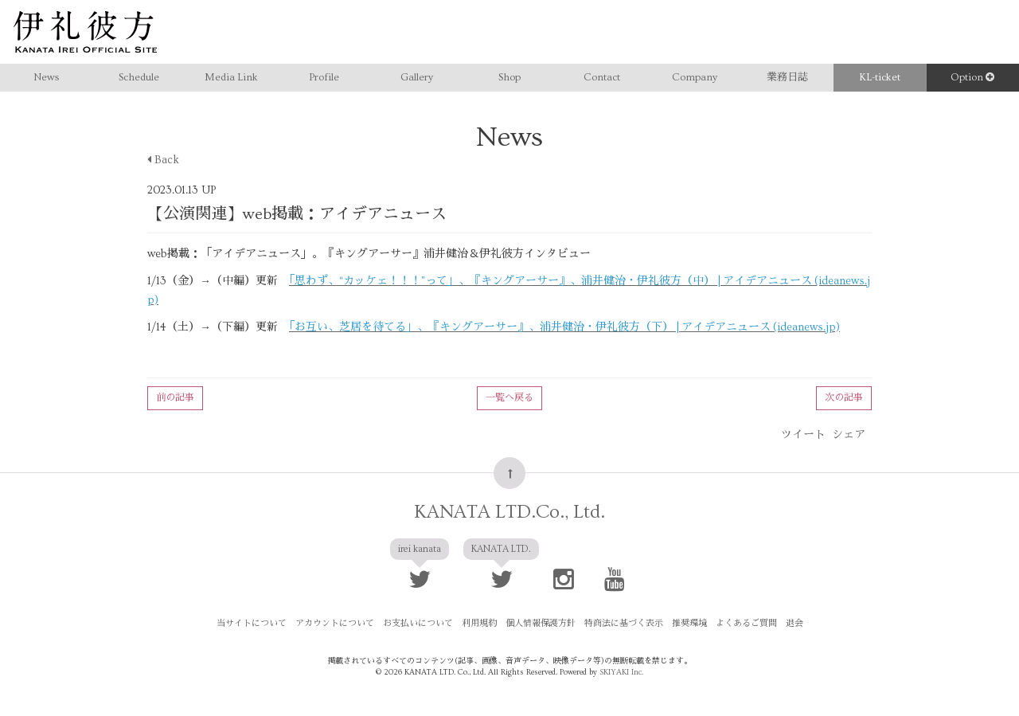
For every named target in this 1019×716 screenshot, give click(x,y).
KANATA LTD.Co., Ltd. (509, 511)
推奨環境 (689, 623)
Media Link (231, 77)
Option (972, 77)
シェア (848, 434)
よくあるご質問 (746, 623)
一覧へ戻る (509, 398)
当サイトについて (252, 623)
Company (694, 77)
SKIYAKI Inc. (621, 672)
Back (163, 160)
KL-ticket (879, 77)
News (46, 77)
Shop (509, 77)
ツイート (803, 434)
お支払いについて (418, 623)
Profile (324, 77)
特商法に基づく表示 (623, 623)
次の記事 (844, 398)
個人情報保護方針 (541, 623)
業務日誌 (787, 77)
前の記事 (175, 398)
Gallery (416, 77)
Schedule (139, 77)
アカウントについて (334, 623)
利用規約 (479, 623)
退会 (794, 623)
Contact (602, 77)
